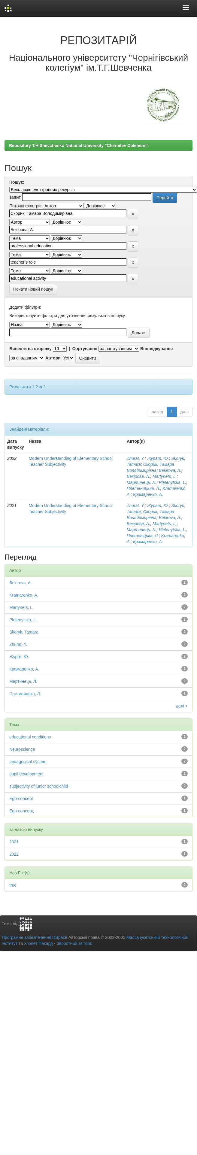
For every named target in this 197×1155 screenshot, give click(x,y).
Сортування (84, 348)
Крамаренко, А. (148, 494)
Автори (53, 358)
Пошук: (16, 182)
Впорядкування (156, 348)
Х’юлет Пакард (38, 943)
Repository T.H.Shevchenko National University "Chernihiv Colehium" (78, 145)
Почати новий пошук (33, 289)
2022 (14, 854)
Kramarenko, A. (23, 595)
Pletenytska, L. (172, 482)
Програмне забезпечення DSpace (34, 937)
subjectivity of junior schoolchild (38, 786)
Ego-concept (21, 798)
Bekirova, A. (170, 470)
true (13, 885)
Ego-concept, (21, 810)
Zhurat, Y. (136, 458)
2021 (14, 841)
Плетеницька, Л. (143, 488)
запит (15, 197)
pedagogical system (28, 761)
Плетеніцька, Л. (143, 535)
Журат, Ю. (158, 458)
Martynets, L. (165, 476)
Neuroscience (22, 749)
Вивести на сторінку (30, 348)
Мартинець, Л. (141, 482)
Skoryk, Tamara (23, 632)
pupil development (26, 774)
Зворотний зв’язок (74, 943)
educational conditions (30, 737)
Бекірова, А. (138, 476)
